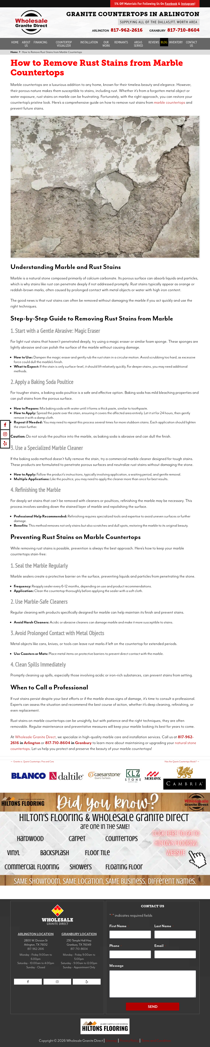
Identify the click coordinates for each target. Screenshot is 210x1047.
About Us (26, 44)
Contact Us (191, 44)
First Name (119, 926)
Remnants (121, 42)
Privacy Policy (129, 1040)
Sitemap (111, 1040)
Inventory (176, 42)
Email (160, 945)
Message (116, 965)
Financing (40, 42)
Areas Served (138, 44)
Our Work (106, 44)
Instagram (187, 3)
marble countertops (169, 102)
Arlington (32, 742)
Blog (164, 42)
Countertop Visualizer (64, 44)
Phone (115, 945)
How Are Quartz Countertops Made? (182, 761)
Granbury (83, 742)
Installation (89, 42)
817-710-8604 (57, 742)
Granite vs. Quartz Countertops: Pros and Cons (32, 761)
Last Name (164, 926)
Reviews (154, 42)
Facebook (171, 3)
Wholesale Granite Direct (35, 736)
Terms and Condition (156, 1040)
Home (15, 42)
